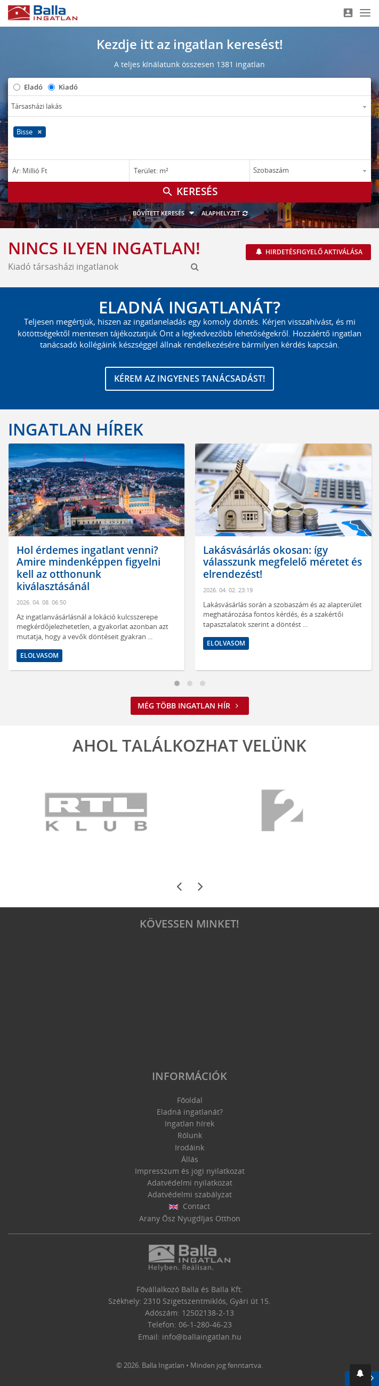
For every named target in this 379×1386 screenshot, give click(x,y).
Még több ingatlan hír (190, 705)
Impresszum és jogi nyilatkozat (190, 1171)
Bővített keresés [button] (165, 213)
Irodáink (189, 1147)
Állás (189, 1159)
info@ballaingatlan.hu (201, 1337)
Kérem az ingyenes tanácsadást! (189, 378)
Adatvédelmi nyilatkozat (189, 1183)
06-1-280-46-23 (205, 1324)
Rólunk (190, 1135)
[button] (360, 1375)
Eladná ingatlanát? (190, 1112)
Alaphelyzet (225, 213)
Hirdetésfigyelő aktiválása (313, 251)
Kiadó (68, 87)
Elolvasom (39, 655)
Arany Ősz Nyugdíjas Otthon (189, 1218)
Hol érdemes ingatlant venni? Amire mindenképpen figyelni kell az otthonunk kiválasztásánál (88, 568)
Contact (189, 1206)
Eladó (33, 87)
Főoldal (190, 1100)
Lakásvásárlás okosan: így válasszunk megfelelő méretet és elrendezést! (282, 562)
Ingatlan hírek (75, 429)
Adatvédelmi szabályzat (190, 1194)
